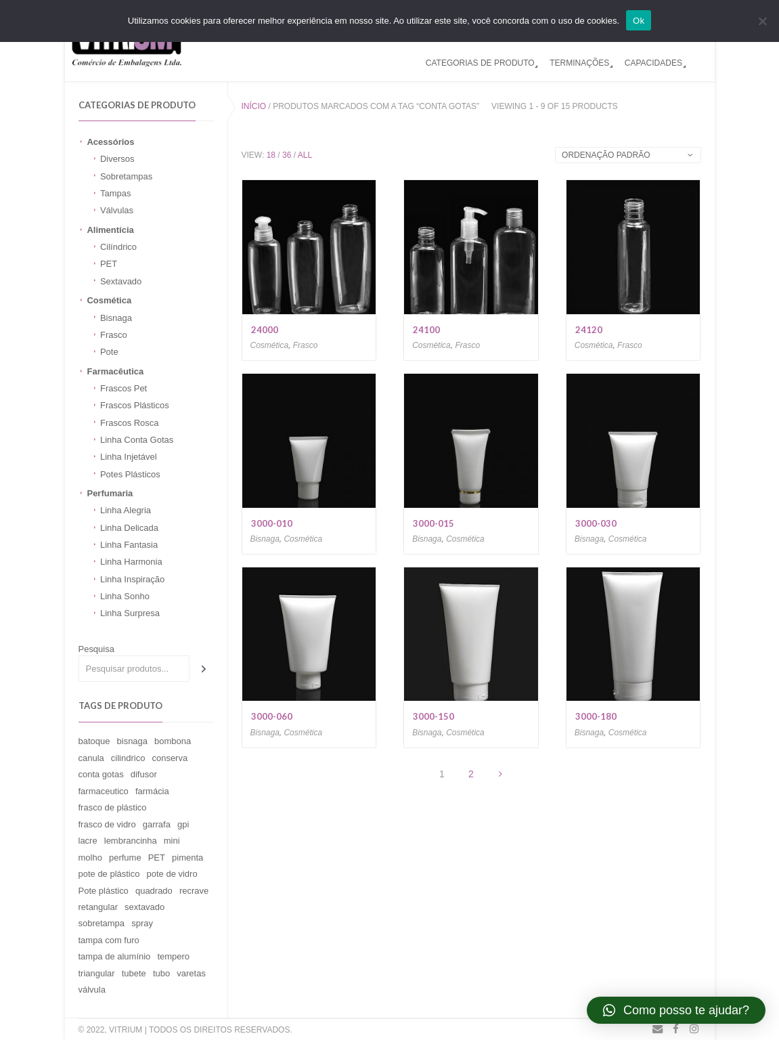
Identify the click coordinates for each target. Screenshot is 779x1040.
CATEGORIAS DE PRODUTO (480, 63)
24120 (588, 329)
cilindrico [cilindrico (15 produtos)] (128, 758)
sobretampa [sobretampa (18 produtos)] (102, 923)
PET (108, 264)
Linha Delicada (129, 528)
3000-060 (271, 716)
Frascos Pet (123, 388)
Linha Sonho (125, 596)
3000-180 (596, 716)
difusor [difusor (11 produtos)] (144, 774)
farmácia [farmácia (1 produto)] (152, 791)
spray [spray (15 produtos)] (142, 923)
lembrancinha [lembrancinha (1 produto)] (130, 841)
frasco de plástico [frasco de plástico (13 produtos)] (113, 807)
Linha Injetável (128, 457)
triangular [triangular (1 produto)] (97, 973)
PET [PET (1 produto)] (156, 857)
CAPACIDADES (653, 63)
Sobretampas (126, 176)
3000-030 (596, 523)
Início (254, 106)
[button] (676, 1010)
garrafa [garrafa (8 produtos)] (157, 824)
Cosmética (109, 300)
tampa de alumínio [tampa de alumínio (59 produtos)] (115, 956)
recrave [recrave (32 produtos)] (193, 891)
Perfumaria (110, 493)
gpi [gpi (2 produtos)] (183, 824)
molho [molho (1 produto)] (90, 857)
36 (286, 155)
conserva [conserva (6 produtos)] (169, 758)
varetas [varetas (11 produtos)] (191, 973)
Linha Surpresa (130, 613)
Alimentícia (110, 230)
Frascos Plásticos (134, 405)
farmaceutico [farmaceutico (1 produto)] (104, 791)
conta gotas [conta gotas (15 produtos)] (101, 774)
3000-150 (433, 716)
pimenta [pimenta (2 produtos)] (187, 857)
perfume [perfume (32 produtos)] (125, 857)
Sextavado (120, 281)
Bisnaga (116, 318)
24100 (426, 329)
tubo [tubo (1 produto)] (161, 973)
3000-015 (433, 523)
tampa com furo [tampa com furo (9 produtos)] (109, 940)
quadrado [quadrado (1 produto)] (154, 891)
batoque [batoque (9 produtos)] (94, 741)
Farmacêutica (115, 371)
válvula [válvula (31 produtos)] (92, 989)
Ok (638, 21)
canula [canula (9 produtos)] (91, 758)
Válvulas (116, 210)
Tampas (115, 193)
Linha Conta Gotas (136, 440)
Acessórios (110, 142)
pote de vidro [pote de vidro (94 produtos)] (172, 874)
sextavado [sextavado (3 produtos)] (144, 907)
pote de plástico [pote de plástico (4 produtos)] (109, 874)
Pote (109, 352)
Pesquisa (96, 649)
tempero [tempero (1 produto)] (173, 956)
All (305, 155)
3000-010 (271, 523)
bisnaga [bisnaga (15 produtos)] (132, 741)
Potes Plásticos (130, 474)
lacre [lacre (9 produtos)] (88, 841)
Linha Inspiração (132, 579)
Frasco (113, 335)
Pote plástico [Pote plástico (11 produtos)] (104, 891)
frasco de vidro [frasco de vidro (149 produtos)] (107, 824)
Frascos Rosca (129, 423)
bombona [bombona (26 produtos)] (172, 741)
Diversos (117, 159)
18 (271, 155)
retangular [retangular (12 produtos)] (98, 907)
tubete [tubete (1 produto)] (134, 973)
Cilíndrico (118, 247)
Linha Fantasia (129, 545)
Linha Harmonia (131, 562)
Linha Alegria (125, 510)
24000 (264, 329)
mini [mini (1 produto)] (172, 841)
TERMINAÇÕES (579, 63)
